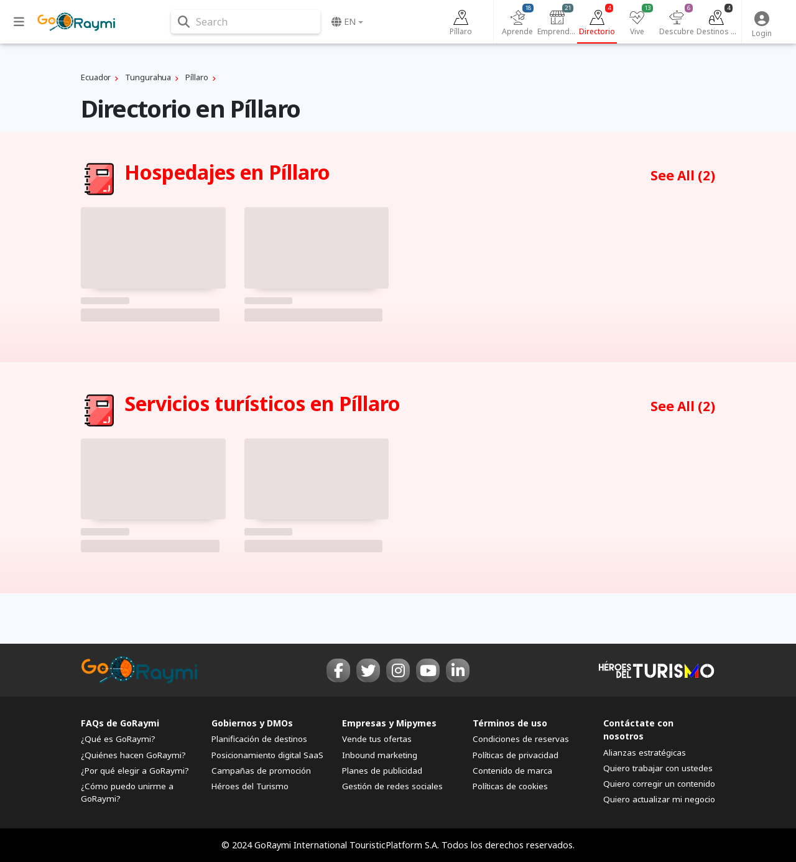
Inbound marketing (379, 755)
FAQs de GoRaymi (120, 723)
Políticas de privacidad (515, 755)
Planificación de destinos (259, 738)
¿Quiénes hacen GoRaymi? (133, 755)
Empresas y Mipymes (389, 723)
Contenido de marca (512, 770)
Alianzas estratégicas (644, 752)
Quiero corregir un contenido (659, 783)
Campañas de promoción (261, 770)
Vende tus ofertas (377, 738)
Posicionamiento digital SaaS (267, 755)
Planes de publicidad (382, 770)
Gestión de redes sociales (392, 786)
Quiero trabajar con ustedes (658, 768)
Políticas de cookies (510, 786)
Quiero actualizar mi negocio (659, 799)
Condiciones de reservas (521, 738)
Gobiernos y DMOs (252, 723)
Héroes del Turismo (250, 786)
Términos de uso (510, 723)
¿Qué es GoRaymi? (118, 738)
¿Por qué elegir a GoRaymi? (135, 770)
